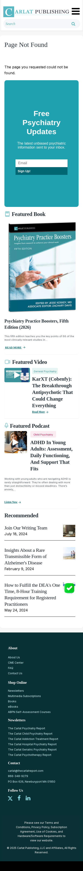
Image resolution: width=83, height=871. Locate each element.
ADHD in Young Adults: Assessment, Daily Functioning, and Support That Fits (51, 456)
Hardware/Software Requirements (40, 836)
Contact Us (15, 673)
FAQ (10, 668)
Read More (38, 412)
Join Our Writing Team (25, 528)
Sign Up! (24, 171)
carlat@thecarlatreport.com (25, 770)
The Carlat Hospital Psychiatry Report (32, 744)
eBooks (13, 706)
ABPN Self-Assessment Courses (29, 712)
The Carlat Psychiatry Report (26, 728)
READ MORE (13, 347)
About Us (14, 657)
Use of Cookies (46, 831)
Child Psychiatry (43, 434)
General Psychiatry (45, 371)
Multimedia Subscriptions (24, 696)
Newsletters (16, 690)
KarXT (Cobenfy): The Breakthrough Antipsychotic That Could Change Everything (52, 392)
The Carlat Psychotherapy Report (29, 754)
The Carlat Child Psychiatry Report (30, 733)
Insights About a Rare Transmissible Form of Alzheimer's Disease (25, 556)
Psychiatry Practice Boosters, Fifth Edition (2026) (36, 324)
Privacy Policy (40, 827)
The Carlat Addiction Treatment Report (33, 739)
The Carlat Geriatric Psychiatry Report (32, 749)
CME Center (15, 662)
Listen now (10, 502)
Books (12, 701)
